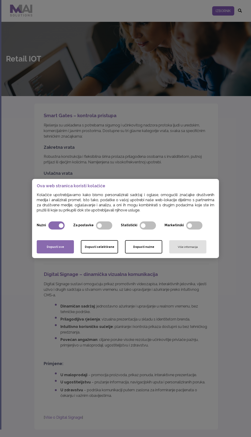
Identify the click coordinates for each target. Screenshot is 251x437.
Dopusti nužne (143, 247)
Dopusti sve (55, 247)
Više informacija (188, 247)
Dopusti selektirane (99, 247)
